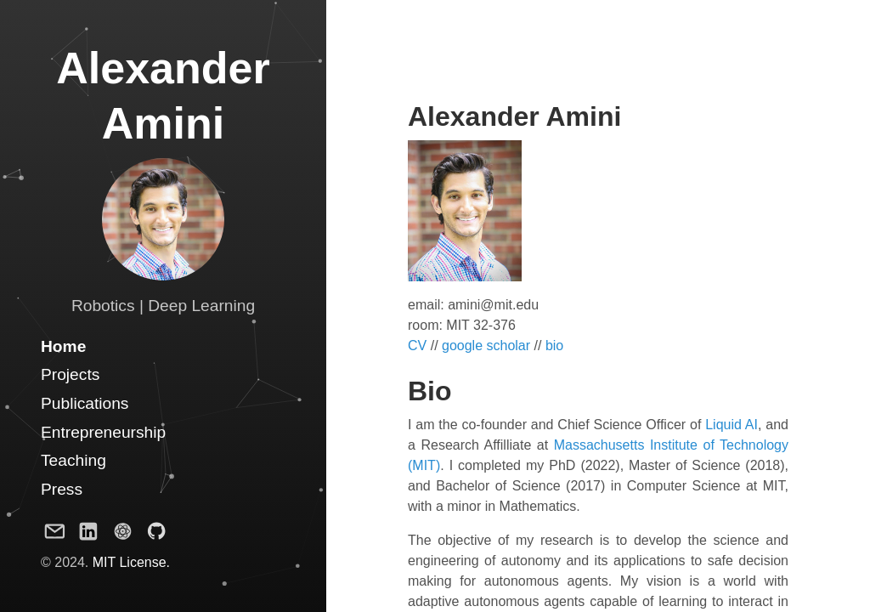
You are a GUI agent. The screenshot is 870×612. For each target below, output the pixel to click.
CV (417, 345)
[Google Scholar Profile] (122, 534)
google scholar (486, 345)
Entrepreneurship (103, 432)
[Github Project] (156, 534)
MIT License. (131, 562)
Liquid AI (731, 424)
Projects (70, 374)
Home (63, 346)
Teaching (73, 460)
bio (554, 345)
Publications (84, 403)
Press (61, 489)
